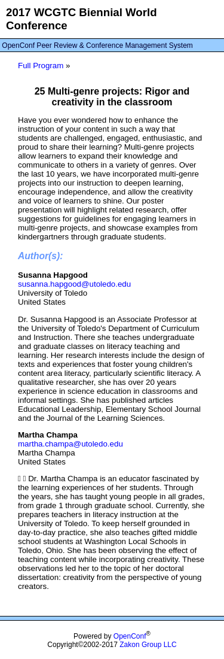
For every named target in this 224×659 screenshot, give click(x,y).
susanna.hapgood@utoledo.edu (74, 284)
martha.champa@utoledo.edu (70, 443)
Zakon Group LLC (147, 644)
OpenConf (129, 636)
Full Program (40, 65)
